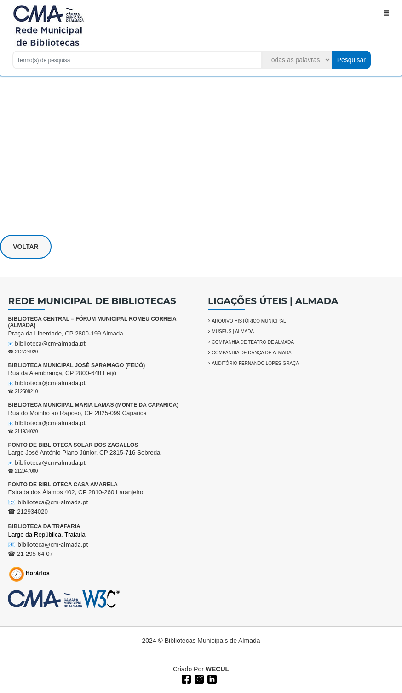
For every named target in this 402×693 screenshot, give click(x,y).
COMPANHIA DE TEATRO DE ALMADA (253, 342)
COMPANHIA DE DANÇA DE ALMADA (252, 352)
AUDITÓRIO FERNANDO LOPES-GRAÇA (255, 363)
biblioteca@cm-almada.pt (50, 343)
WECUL (217, 669)
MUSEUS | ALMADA (233, 331)
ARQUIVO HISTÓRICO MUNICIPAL (249, 320)
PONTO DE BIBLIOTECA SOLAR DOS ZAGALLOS (73, 445)
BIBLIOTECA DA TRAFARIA (44, 526)
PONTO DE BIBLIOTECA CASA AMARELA (62, 484)
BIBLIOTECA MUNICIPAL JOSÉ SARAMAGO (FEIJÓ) (76, 365)
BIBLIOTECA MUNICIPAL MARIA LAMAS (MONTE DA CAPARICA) (93, 405)
